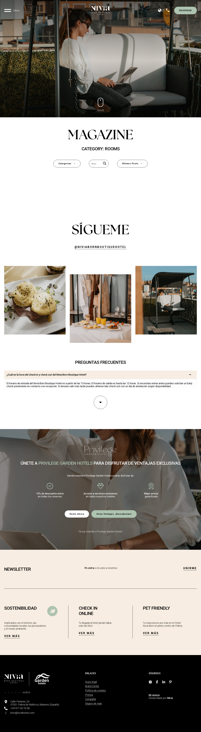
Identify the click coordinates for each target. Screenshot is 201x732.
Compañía (90, 699)
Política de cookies (95, 690)
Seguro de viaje (93, 703)
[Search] (105, 163)
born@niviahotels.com (22, 712)
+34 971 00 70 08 (20, 708)
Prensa (89, 694)
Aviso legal (91, 681)
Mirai (170, 698)
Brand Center (92, 686)
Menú (16, 10)
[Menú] (7, 10)
